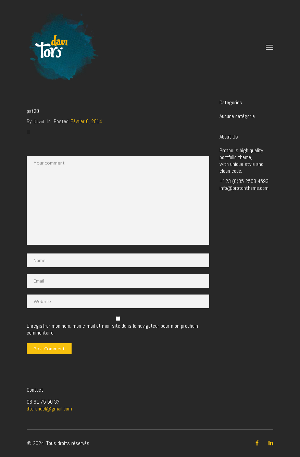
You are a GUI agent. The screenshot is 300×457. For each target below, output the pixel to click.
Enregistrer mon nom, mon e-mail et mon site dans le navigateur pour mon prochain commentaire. (112, 329)
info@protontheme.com (244, 188)
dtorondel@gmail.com (49, 408)
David (39, 121)
